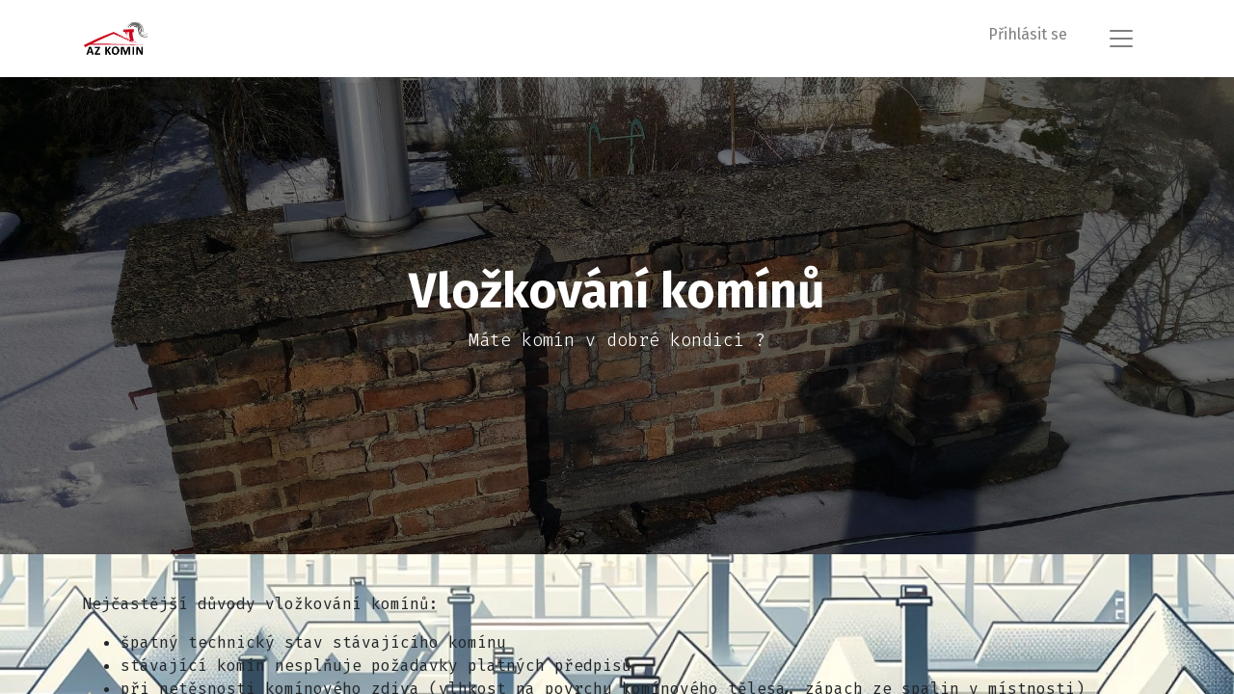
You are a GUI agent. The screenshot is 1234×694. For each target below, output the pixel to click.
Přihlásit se (1027, 34)
